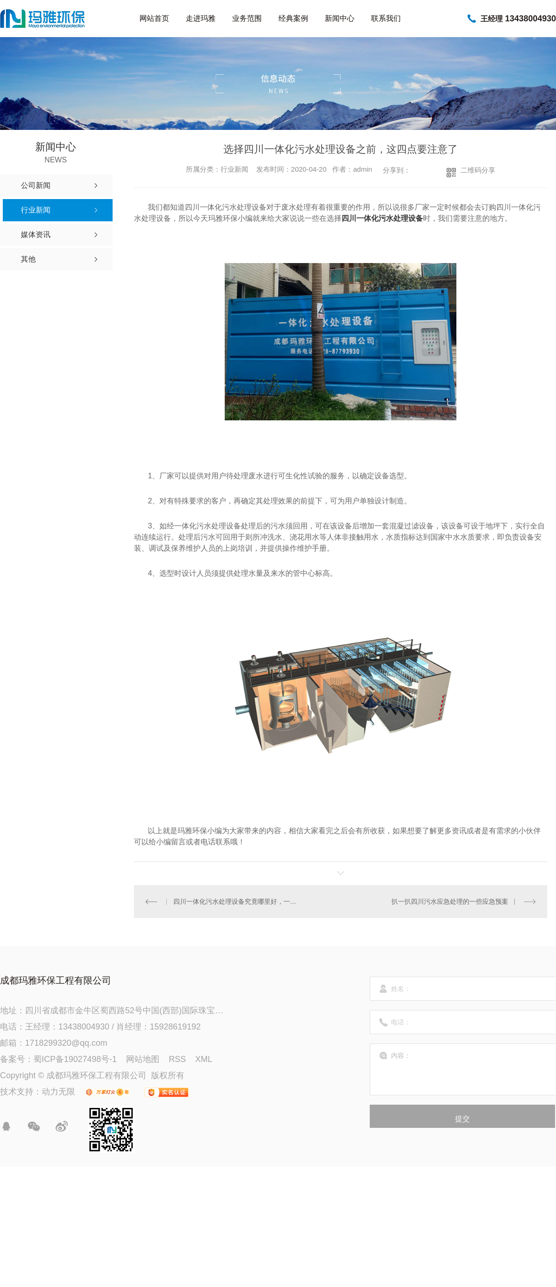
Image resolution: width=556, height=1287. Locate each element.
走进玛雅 (200, 18)
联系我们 (386, 18)
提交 (462, 1119)
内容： (463, 1069)
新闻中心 (339, 18)
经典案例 (293, 18)
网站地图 (142, 1059)
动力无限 (58, 1091)
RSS (177, 1059)
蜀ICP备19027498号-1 (75, 1059)
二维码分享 (478, 170)
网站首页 (154, 18)
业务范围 (247, 18)
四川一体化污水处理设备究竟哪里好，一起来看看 (237, 901)
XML (203, 1059)
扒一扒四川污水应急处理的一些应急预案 (450, 901)
